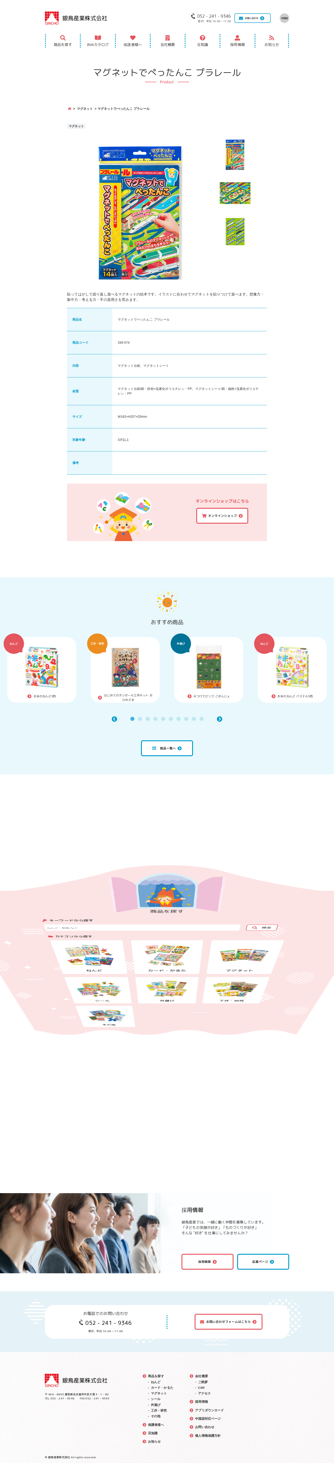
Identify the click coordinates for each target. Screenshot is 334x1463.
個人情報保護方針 (208, 1435)
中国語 (284, 18)
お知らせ (272, 44)
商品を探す (63, 44)
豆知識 (202, 44)
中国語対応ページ (208, 1418)
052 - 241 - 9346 (108, 1323)
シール (155, 1399)
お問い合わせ (252, 18)
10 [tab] (202, 719)
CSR (201, 1387)
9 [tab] (194, 719)
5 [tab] (163, 719)
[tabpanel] (41, 670)
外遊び (181, 643)
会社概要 (167, 44)
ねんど (14, 643)
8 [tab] (186, 719)
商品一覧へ (164, 748)
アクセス (204, 1393)
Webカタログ (98, 44)
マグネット (85, 108)
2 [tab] (140, 719)
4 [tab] (155, 719)
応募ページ (260, 1262)
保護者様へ (133, 44)
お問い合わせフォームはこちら (228, 1322)
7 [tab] (179, 719)
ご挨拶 (203, 1382)
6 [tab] (171, 719)
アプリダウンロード (209, 1410)
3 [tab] (148, 719)
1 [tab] (132, 719)
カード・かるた (162, 1387)
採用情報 (237, 44)
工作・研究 (97, 643)
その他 (155, 1415)
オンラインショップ (222, 516)
